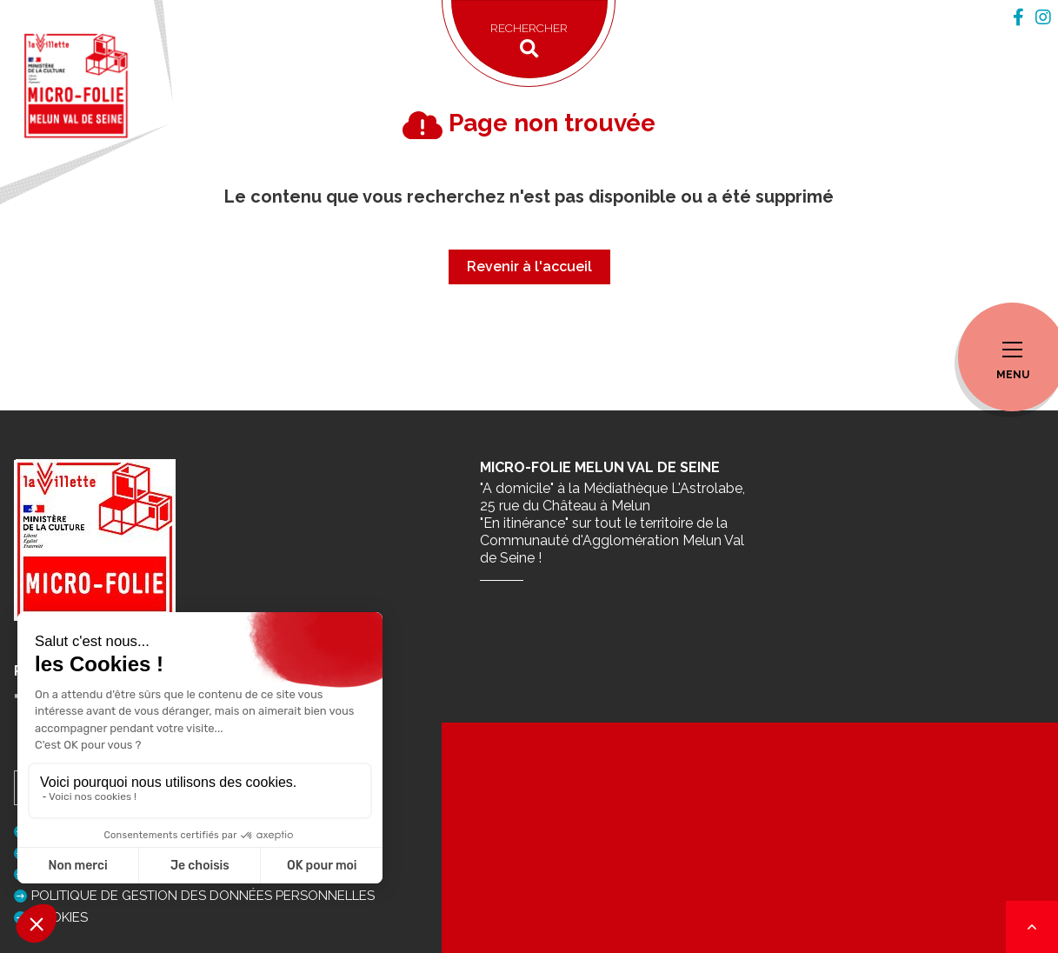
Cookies (59, 917)
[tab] (1018, 17)
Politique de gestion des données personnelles (203, 895)
